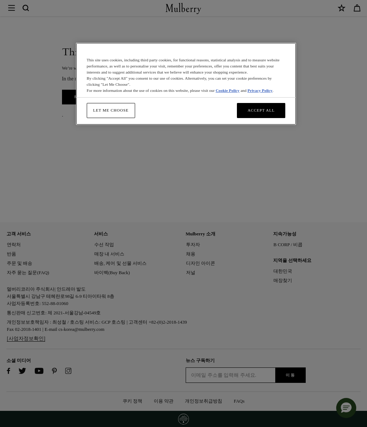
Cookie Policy (228, 90)
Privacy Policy (259, 90)
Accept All (261, 110)
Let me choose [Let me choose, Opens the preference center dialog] (111, 110)
